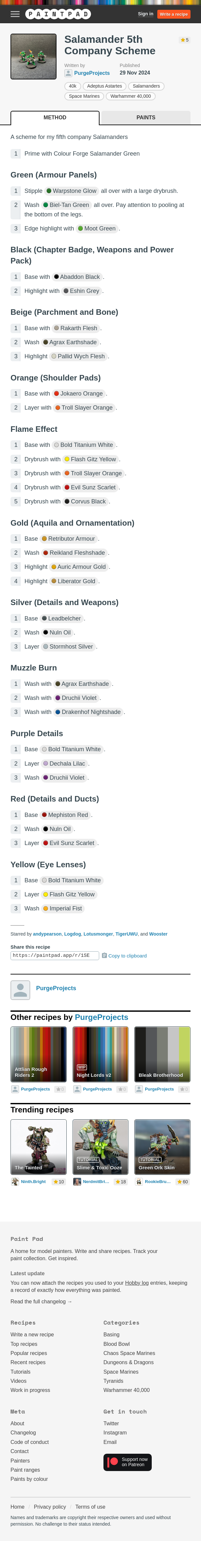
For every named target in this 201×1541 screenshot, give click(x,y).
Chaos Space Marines (129, 1353)
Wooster (158, 934)
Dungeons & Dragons (128, 1362)
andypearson (47, 934)
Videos (19, 1381)
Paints (146, 117)
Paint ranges (25, 1470)
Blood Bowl (116, 1344)
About (17, 1423)
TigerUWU (127, 934)
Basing (111, 1334)
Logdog (72, 934)
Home (18, 1507)
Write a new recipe (32, 1334)
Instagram (115, 1432)
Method (55, 117)
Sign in (145, 13)
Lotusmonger (98, 934)
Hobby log (137, 1283)
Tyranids (113, 1381)
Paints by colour (29, 1479)
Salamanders (146, 86)
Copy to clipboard (124, 955)
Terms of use (90, 1507)
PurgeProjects (56, 988)
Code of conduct (30, 1442)
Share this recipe (30, 947)
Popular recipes (29, 1353)
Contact (20, 1451)
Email (110, 1442)
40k (73, 86)
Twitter (111, 1423)
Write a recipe (174, 14)
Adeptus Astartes (104, 86)
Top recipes (24, 1344)
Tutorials (21, 1372)
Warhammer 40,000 (130, 96)
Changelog (23, 1432)
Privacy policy (50, 1507)
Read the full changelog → (42, 1301)
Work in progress (30, 1390)
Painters (20, 1461)
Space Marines (84, 96)
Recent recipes (28, 1362)
